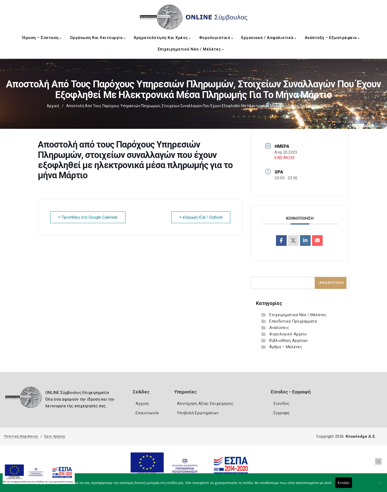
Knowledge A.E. (361, 436)
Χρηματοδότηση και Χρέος (162, 37)
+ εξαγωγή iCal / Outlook (201, 217)
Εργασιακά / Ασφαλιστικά (268, 37)
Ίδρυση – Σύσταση (41, 37)
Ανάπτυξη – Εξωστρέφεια (332, 37)
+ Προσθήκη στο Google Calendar (88, 217)
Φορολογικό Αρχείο (288, 334)
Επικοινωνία (147, 412)
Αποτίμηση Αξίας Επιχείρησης (205, 403)
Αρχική (53, 106)
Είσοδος (281, 403)
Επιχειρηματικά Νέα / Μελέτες (191, 49)
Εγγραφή (281, 412)
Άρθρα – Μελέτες (285, 346)
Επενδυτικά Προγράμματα (293, 321)
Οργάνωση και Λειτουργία (97, 37)
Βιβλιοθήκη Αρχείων (288, 340)
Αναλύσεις (279, 327)
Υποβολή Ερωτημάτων (197, 412)
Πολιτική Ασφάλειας (21, 436)
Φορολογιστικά (216, 37)
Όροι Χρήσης (54, 436)
